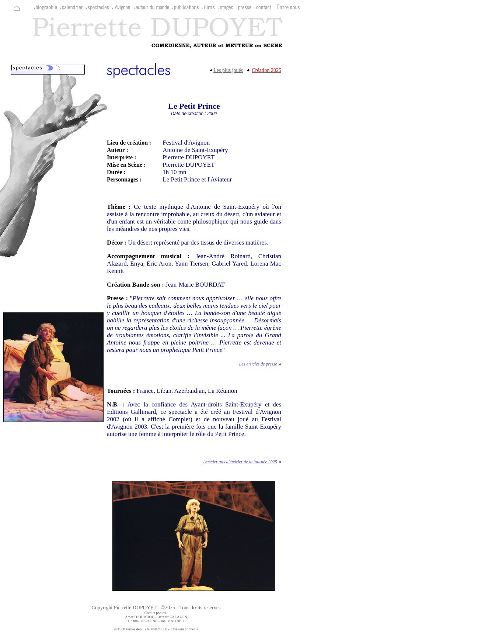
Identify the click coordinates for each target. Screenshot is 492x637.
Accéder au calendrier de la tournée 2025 (240, 461)
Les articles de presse (258, 364)
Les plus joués (228, 70)
